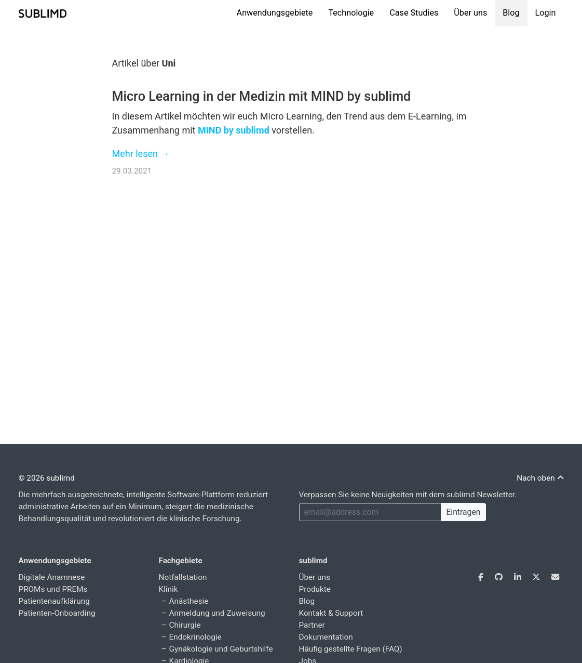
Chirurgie (185, 625)
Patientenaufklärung (54, 601)
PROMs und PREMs (53, 589)
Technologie (351, 13)
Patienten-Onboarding (57, 613)
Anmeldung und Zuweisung (217, 613)
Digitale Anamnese (52, 577)
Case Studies (413, 13)
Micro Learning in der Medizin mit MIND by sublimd (261, 96)
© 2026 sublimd (47, 478)
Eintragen (463, 512)
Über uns (470, 13)
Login (545, 13)
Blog (511, 13)
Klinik (168, 589)
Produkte (315, 589)
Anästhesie (189, 601)
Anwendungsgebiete (275, 13)
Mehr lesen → (141, 153)
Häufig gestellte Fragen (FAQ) (350, 649)
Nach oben (540, 478)
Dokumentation (326, 637)
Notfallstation (183, 577)
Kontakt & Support (331, 613)
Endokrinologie (195, 637)
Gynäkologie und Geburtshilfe (221, 649)
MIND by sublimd (233, 130)
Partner (312, 625)
